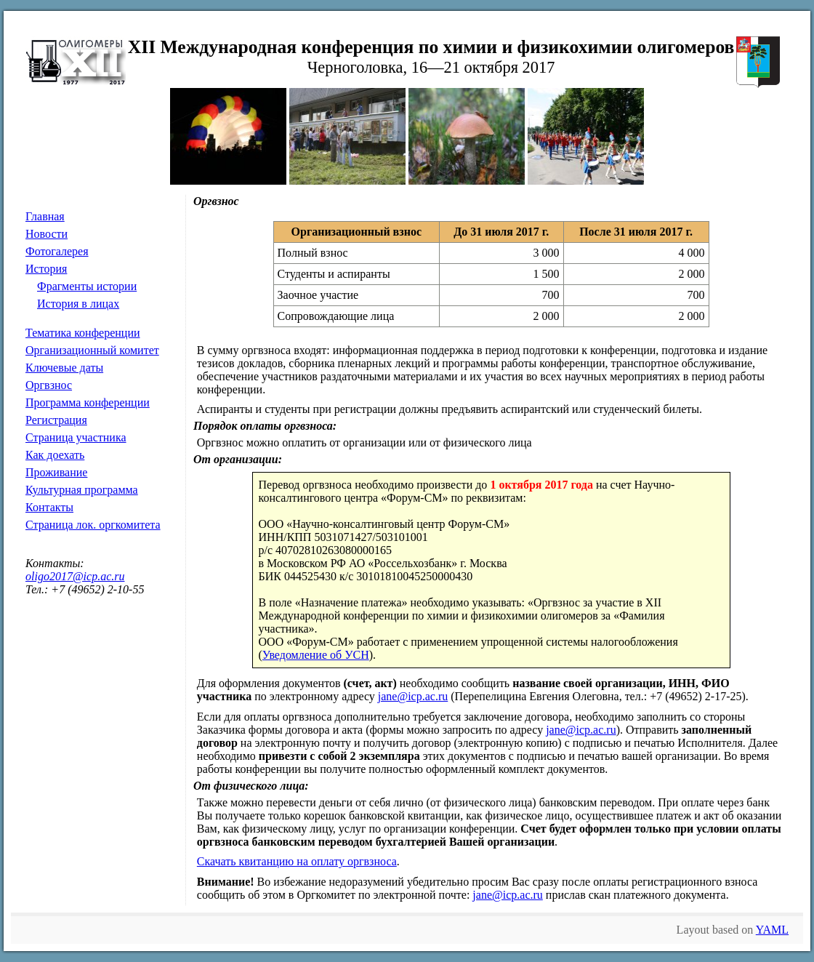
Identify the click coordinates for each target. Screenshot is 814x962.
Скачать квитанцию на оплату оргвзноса (297, 861)
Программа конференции (87, 402)
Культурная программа (81, 490)
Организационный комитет (92, 350)
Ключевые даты (64, 367)
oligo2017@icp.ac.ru (74, 576)
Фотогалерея (57, 251)
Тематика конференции (82, 332)
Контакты (49, 507)
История (46, 268)
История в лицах (78, 303)
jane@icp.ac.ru (413, 696)
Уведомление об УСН (315, 655)
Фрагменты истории (87, 286)
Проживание (56, 472)
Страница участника (75, 437)
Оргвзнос (48, 385)
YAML (772, 929)
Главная (45, 216)
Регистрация (56, 420)
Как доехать (54, 455)
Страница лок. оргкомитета (93, 524)
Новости (46, 234)
